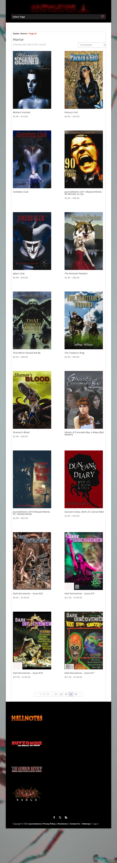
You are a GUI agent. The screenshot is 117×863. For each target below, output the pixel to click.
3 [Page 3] (48, 694)
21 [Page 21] (56, 694)
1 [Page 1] (40, 694)
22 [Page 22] (61, 694)
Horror (23, 33)
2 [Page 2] (44, 694)
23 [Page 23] (66, 694)
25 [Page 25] (75, 694)
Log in (95, 823)
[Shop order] (92, 45)
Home (16, 33)
